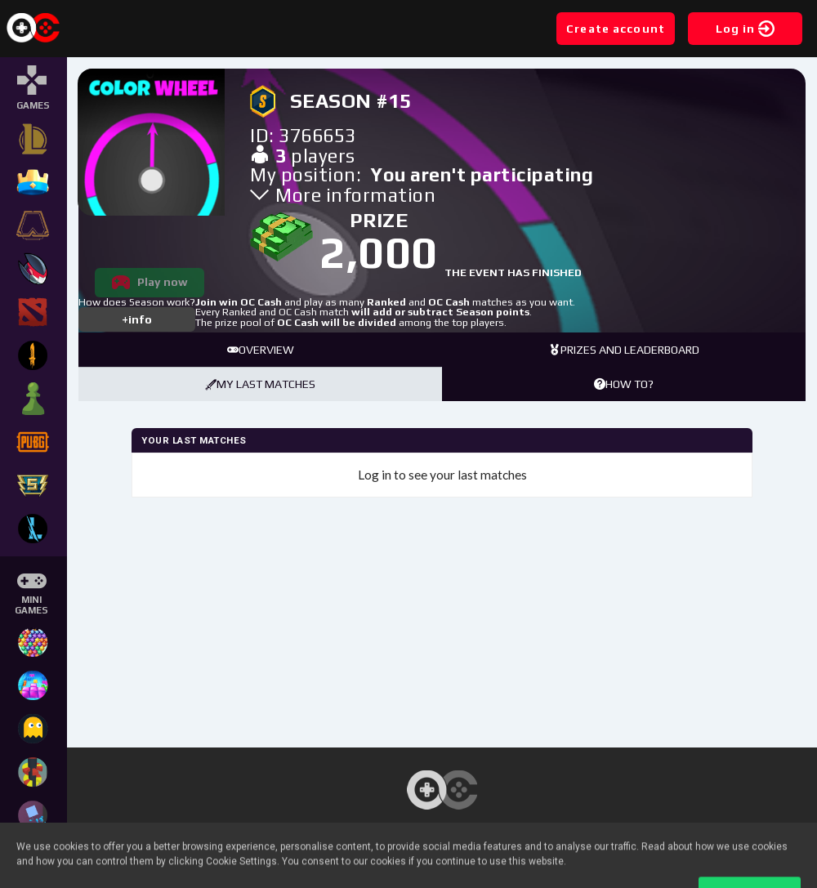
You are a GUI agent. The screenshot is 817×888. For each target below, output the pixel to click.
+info (137, 319)
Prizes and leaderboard (624, 349)
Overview (260, 349)
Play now (162, 281)
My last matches (260, 383)
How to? (624, 383)
